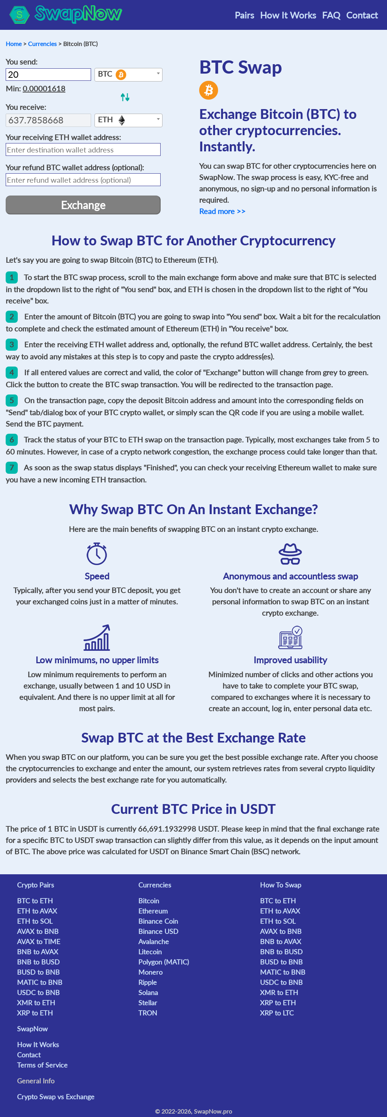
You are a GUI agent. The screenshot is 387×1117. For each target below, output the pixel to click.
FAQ (331, 14)
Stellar (147, 1002)
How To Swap (280, 885)
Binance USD (158, 931)
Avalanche (153, 941)
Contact (362, 14)
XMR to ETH (36, 1002)
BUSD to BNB (38, 972)
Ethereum (153, 911)
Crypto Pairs (35, 885)
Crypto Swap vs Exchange (55, 1096)
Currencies (42, 43)
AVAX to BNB (38, 931)
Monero (150, 972)
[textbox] (128, 75)
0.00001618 (44, 88)
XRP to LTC (277, 1013)
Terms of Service (42, 1065)
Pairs (244, 14)
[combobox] (128, 75)
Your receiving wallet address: (63, 137)
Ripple (147, 982)
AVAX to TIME (38, 941)
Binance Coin (158, 921)
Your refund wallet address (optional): (75, 167)
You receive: (26, 106)
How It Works (288, 14)
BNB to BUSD (38, 962)
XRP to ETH (35, 1013)
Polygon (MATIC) (163, 962)
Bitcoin (148, 901)
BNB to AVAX (37, 952)
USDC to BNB (38, 992)
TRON (147, 1013)
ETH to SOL (35, 921)
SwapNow (32, 1029)
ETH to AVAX (37, 911)
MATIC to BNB (39, 982)
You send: (21, 61)
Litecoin (150, 952)
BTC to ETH (35, 901)
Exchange (83, 205)
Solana (148, 992)
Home (14, 43)
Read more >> (222, 211)
